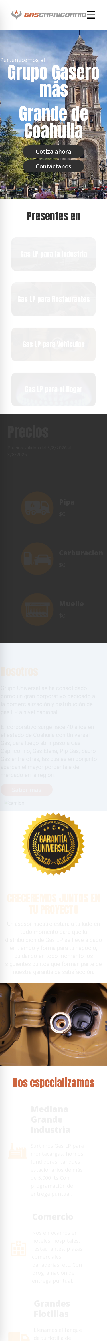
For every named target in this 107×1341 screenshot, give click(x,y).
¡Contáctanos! (53, 166)
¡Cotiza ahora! (53, 151)
